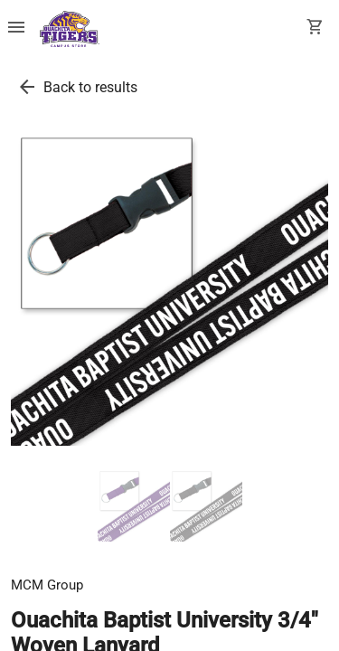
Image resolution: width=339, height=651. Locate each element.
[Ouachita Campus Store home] (69, 29)
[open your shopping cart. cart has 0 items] (315, 29)
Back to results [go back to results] (90, 87)
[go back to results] (27, 87)
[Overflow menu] (16, 29)
